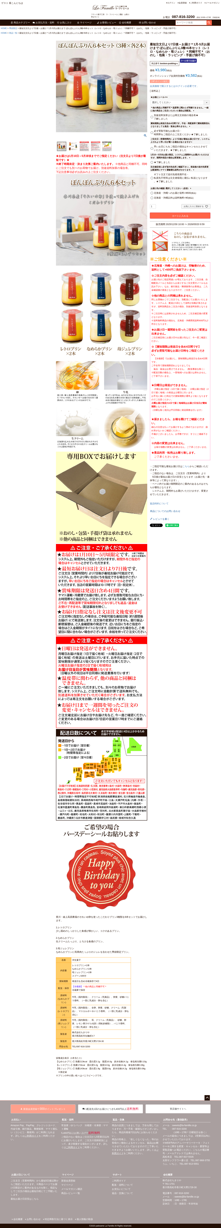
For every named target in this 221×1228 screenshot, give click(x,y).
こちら (186, 466)
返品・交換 (118, 1119)
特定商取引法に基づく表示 (59, 1219)
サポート (117, 1174)
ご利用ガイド (196, 3)
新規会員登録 (68, 1180)
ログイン (171, 3)
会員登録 (183, 3)
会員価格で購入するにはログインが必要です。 (174, 86)
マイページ (84, 22)
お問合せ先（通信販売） (176, 1119)
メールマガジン (213, 3)
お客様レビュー (106, 22)
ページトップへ (207, 1097)
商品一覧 (13, 33)
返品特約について (159, 503)
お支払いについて (121, 1189)
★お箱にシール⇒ (160, 97)
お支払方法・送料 (43, 22)
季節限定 (13, 28)
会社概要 (125, 22)
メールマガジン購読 (71, 1189)
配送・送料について (122, 1184)
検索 (209, 22)
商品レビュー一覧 (70, 1193)
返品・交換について (122, 1193)
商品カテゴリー (20, 22)
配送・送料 (68, 1119)
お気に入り (64, 22)
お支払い (16, 1119)
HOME (4, 28)
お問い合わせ (147, 22)
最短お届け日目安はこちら (25, 1198)
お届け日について (20, 1174)
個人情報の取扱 (85, 1219)
